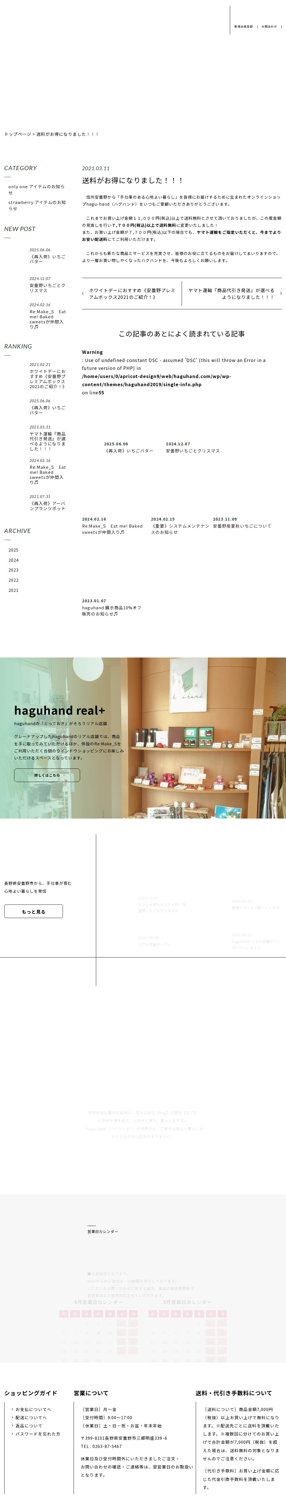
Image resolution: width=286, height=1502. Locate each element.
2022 (13, 580)
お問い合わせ (169, 1458)
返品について (29, 1366)
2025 (13, 550)
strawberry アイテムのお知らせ (37, 205)
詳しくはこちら (47, 775)
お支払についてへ (34, 1350)
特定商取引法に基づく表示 (223, 1458)
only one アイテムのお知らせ (36, 189)
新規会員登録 (241, 26)
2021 (13, 590)
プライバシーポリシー (58, 1458)
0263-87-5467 (107, 1387)
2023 (13, 570)
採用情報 (134, 1458)
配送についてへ (31, 1358)
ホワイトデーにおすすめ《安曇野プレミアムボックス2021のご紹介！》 (132, 293)
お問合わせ (268, 26)
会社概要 (103, 1458)
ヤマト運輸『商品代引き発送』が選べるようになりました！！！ (231, 293)
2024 (13, 560)
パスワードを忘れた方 (38, 1374)
